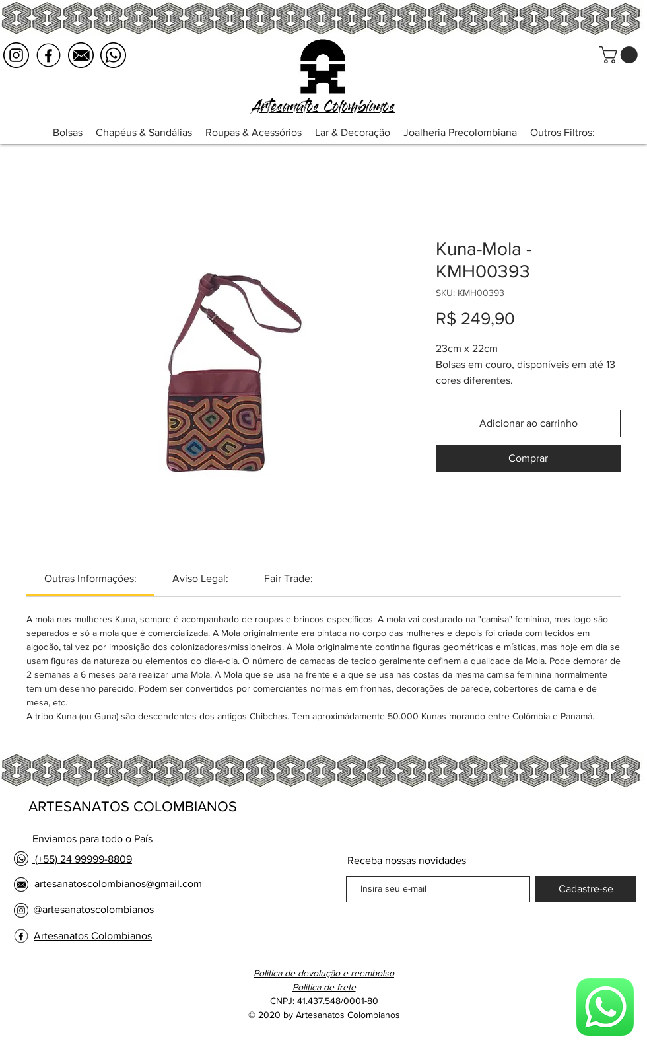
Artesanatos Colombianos (93, 935)
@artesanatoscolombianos (94, 909)
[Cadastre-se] (585, 889)
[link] (90, 578)
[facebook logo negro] (48, 55)
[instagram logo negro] (16, 55)
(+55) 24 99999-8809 (82, 859)
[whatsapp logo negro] (113, 55)
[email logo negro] (81, 55)
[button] (620, 54)
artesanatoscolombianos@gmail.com (118, 883)
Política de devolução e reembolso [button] (324, 973)
